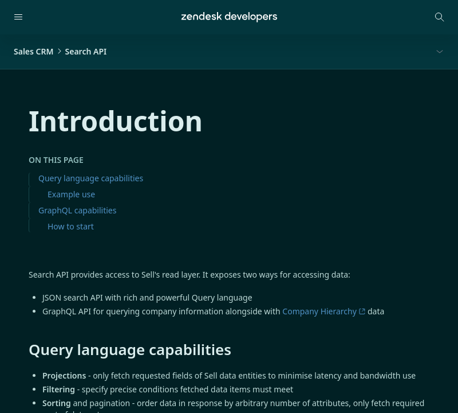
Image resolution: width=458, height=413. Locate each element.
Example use (71, 194)
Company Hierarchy (323, 311)
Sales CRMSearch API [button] (60, 51)
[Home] (229, 17)
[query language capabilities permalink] (23, 349)
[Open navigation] (18, 17)
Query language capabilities (90, 178)
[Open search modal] (439, 17)
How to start (71, 226)
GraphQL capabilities (77, 210)
